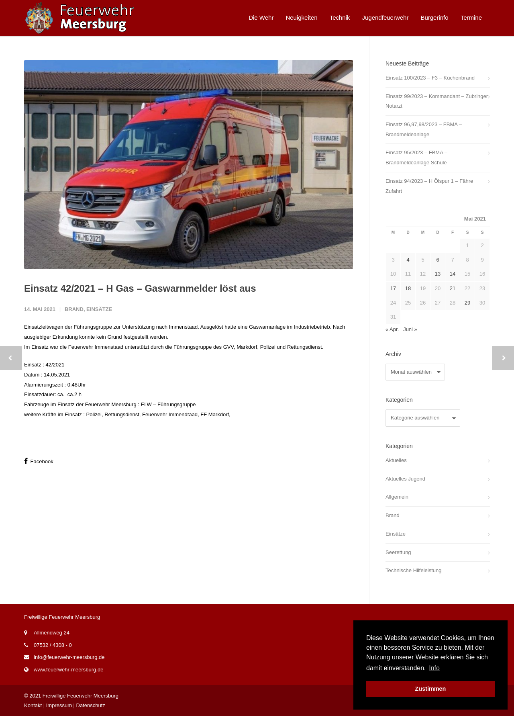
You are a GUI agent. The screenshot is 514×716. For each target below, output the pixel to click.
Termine (471, 17)
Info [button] (434, 668)
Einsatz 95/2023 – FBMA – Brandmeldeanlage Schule (416, 157)
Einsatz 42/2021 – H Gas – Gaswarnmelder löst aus (140, 288)
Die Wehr (261, 17)
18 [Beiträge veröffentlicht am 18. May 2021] (408, 288)
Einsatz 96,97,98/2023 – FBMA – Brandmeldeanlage (424, 129)
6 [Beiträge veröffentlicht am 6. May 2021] (437, 260)
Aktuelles (396, 460)
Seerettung (398, 552)
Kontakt (33, 705)
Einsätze (99, 309)
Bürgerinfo (434, 17)
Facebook (38, 461)
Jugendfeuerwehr (385, 17)
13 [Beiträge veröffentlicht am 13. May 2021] (438, 274)
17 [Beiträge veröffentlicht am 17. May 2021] (393, 288)
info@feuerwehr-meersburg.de (69, 657)
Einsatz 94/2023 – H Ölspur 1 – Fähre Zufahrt (429, 186)
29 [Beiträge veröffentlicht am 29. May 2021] (467, 303)
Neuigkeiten (301, 17)
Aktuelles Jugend (405, 479)
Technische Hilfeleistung (413, 570)
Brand (74, 309)
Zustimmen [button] (430, 688)
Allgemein (397, 497)
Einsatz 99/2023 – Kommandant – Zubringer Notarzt (437, 101)
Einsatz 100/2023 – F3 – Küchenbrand (430, 78)
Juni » (410, 329)
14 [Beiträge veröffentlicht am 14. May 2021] (452, 274)
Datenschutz (90, 705)
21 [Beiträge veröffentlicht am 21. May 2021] (452, 288)
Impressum (59, 705)
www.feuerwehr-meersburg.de (68, 670)
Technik (340, 17)
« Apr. (392, 329)
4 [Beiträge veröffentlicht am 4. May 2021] (407, 260)
